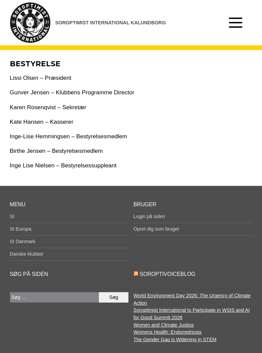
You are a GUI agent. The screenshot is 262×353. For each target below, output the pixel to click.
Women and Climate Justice (164, 325)
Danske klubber (27, 254)
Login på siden (149, 216)
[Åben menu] (235, 23)
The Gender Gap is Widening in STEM (175, 339)
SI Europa (20, 229)
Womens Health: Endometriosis (167, 332)
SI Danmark (22, 241)
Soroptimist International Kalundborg (110, 22)
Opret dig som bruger (157, 229)
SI (12, 216)
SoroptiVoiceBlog (167, 274)
